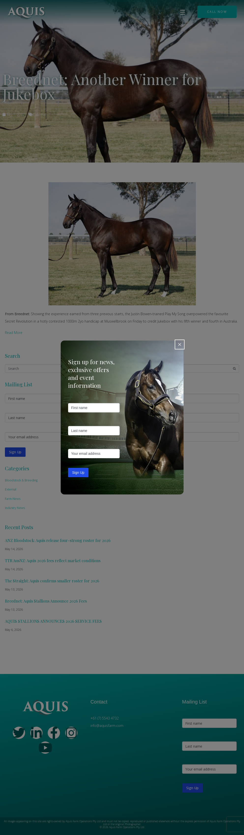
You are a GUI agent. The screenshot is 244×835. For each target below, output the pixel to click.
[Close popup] (180, 344)
